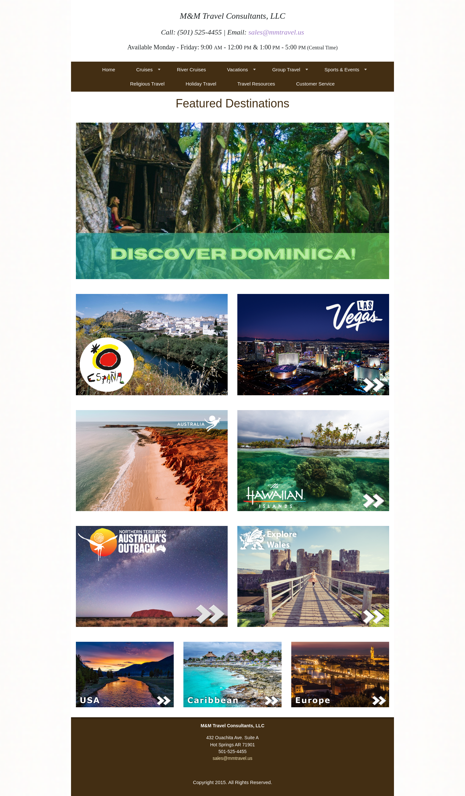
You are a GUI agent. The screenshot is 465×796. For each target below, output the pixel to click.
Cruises (144, 69)
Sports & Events (342, 69)
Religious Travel (147, 83)
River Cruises (191, 69)
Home (108, 69)
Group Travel (286, 69)
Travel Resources (256, 83)
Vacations (237, 69)
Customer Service (315, 83)
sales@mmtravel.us (276, 32)
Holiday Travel (201, 83)
